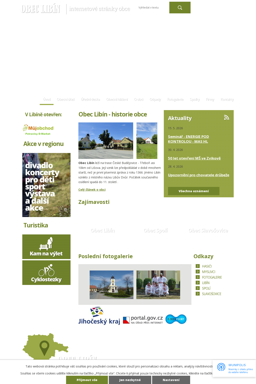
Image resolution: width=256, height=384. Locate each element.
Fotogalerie (175, 99)
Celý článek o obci (92, 190)
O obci (138, 99)
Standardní (216, 5)
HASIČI (207, 266)
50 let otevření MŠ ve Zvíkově (194, 158)
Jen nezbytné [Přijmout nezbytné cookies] (130, 380)
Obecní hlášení (117, 99)
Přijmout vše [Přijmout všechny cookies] (87, 380)
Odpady (155, 99)
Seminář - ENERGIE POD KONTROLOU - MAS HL (188, 139)
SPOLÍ (206, 288)
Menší (210, 5)
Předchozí (84, 284)
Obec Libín (103, 230)
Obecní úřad (65, 99)
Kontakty (227, 99)
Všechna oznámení (194, 191)
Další (185, 284)
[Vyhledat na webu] (152, 7)
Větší (223, 5)
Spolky (194, 99)
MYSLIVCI (208, 272)
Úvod (46, 99)
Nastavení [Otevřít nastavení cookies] (171, 380)
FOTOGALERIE (212, 277)
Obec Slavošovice (208, 230)
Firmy (210, 99)
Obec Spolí (155, 230)
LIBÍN (205, 283)
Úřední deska (90, 99)
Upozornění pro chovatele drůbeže (198, 174)
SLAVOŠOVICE (211, 294)
